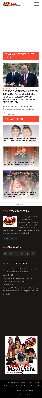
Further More (10, 239)
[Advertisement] (21, 29)
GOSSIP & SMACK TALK (10, 88)
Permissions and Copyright (24, 390)
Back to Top (20, 204)
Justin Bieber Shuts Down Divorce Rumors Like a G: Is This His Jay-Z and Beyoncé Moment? (20, 270)
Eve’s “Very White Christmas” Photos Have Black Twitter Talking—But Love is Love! (18, 279)
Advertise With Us (24, 394)
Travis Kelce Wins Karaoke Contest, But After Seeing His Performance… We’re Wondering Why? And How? (20, 289)
